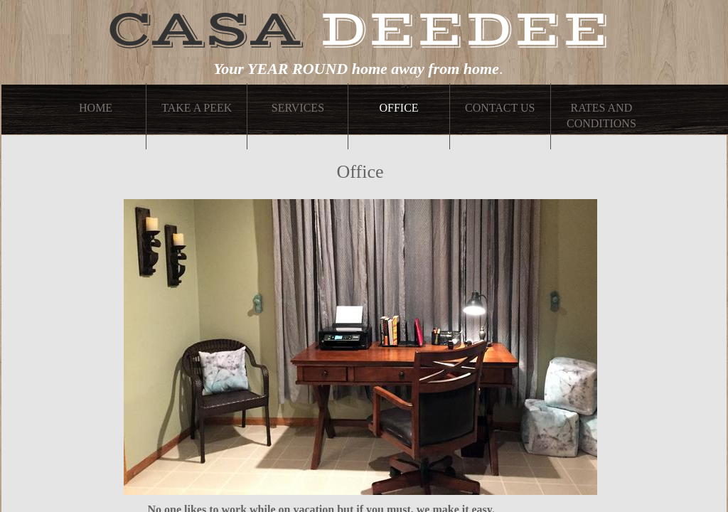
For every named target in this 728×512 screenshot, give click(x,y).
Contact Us (500, 108)
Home (95, 108)
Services (298, 108)
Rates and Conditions (601, 115)
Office (398, 108)
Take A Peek (196, 108)
